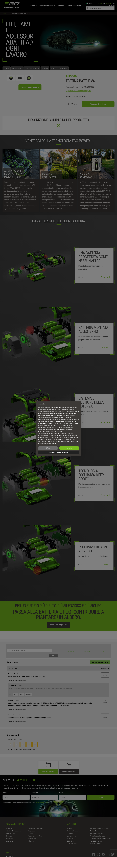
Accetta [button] (69, 448)
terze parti (69, 417)
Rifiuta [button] (48, 448)
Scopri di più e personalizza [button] (58, 452)
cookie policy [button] (72, 415)
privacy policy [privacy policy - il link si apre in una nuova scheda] (56, 409)
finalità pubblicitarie (44, 427)
